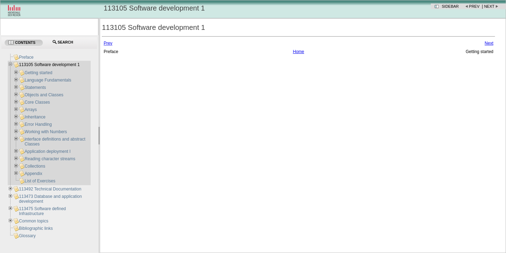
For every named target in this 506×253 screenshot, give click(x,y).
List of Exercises (40, 181)
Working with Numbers (46, 131)
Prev (474, 6)
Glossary (27, 235)
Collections (35, 166)
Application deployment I (48, 151)
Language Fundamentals (48, 80)
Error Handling (38, 124)
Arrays (31, 109)
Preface (26, 57)
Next (489, 6)
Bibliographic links (36, 228)
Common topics (33, 221)
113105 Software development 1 (49, 64)
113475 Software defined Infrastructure (42, 211)
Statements (35, 87)
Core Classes (37, 102)
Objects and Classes (44, 94)
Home (298, 51)
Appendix (33, 173)
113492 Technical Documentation (50, 189)
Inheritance (35, 117)
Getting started (38, 72)
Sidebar (450, 6)
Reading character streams (50, 158)
